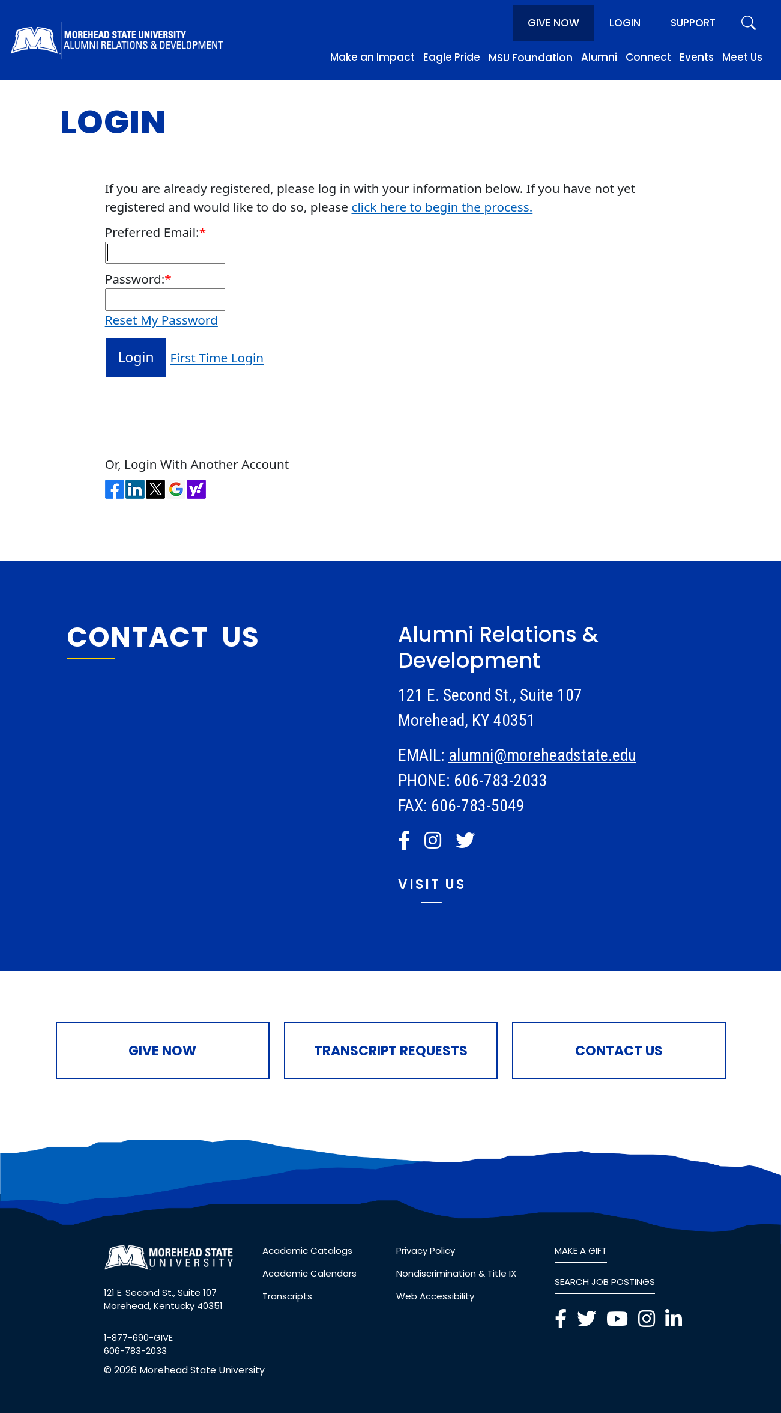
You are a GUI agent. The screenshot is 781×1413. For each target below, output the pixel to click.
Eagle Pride (451, 57)
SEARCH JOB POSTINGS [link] (605, 1281)
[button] (404, 840)
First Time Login (217, 357)
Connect (648, 57)
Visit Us (432, 884)
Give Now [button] (162, 1051)
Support (693, 23)
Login (625, 23)
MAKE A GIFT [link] (581, 1250)
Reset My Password (161, 319)
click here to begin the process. (441, 206)
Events (697, 57)
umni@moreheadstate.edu (548, 755)
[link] (406, 840)
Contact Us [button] (619, 1051)
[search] (749, 23)
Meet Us (742, 57)
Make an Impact (372, 57)
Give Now (553, 23)
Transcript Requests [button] (391, 1051)
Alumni (599, 57)
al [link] (454, 755)
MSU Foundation (531, 57)
